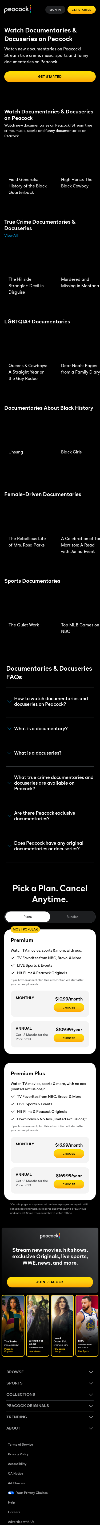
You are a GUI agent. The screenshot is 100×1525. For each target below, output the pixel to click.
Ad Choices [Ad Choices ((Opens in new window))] (16, 1483)
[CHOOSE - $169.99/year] (69, 1184)
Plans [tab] (27, 917)
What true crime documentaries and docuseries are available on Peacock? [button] (50, 783)
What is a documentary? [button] (37, 728)
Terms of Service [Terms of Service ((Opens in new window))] (20, 1444)
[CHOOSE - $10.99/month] (69, 1007)
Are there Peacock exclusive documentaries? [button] (41, 815)
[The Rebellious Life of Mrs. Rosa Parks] (29, 518)
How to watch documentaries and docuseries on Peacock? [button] (47, 701)
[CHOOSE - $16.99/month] (69, 1153)
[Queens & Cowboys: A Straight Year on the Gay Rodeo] (29, 346)
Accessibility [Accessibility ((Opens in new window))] (17, 1464)
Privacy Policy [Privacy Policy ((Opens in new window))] (18, 1454)
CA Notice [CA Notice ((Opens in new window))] (15, 1473)
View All (11, 235)
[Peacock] (17, 9)
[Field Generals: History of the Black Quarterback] (29, 160)
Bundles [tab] (72, 917)
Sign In (55, 9)
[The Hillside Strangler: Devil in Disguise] (29, 259)
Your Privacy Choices (32, 1493)
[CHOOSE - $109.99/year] (69, 1038)
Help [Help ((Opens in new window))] (11, 1502)
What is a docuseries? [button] (34, 753)
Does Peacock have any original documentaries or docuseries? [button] (45, 845)
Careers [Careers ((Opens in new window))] (14, 1512)
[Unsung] (29, 432)
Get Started (81, 9)
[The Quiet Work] (29, 605)
